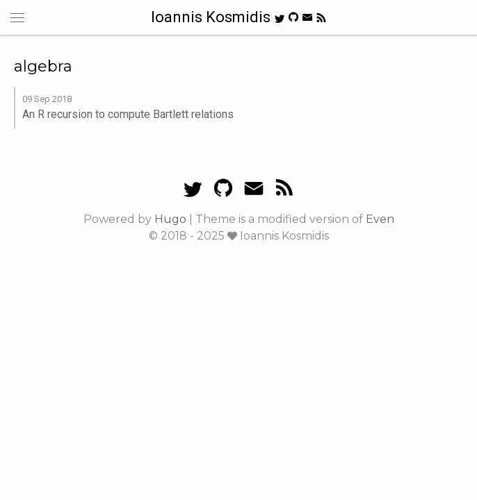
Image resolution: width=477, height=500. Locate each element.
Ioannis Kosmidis (212, 17)
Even (380, 219)
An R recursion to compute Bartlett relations (128, 114)
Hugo (170, 219)
